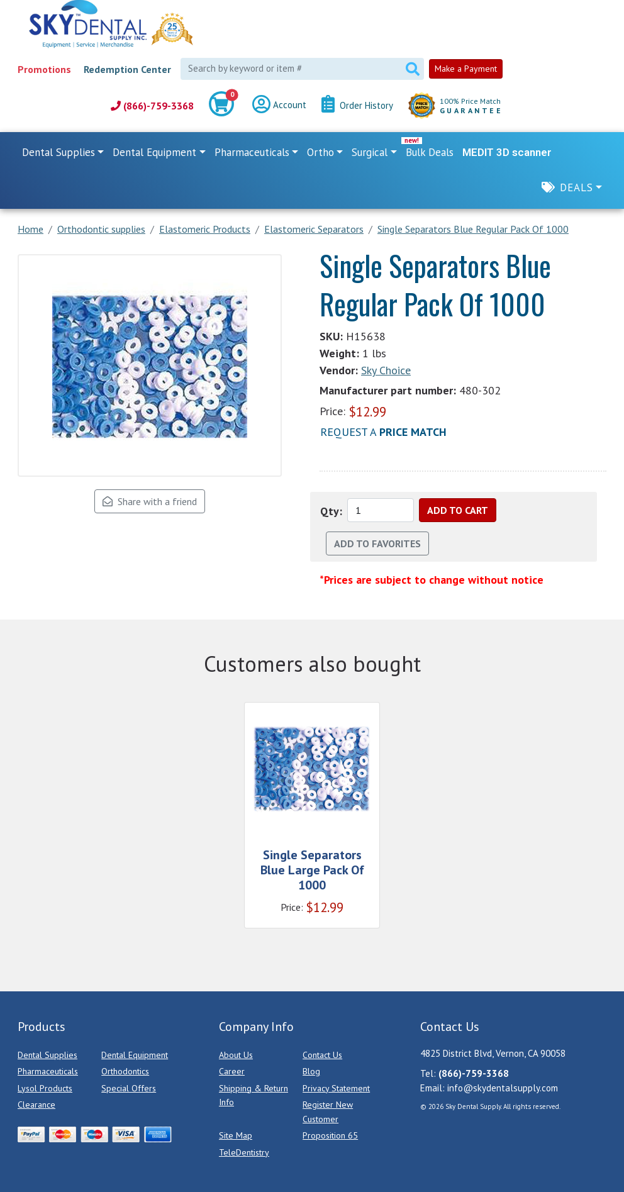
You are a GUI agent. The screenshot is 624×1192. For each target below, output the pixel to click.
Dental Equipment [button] (154, 152)
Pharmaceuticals (48, 1071)
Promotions (44, 69)
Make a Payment (466, 68)
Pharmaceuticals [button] (251, 152)
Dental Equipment (134, 1055)
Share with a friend (150, 501)
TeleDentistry (244, 1152)
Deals (576, 187)
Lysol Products (45, 1088)
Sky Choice (386, 370)
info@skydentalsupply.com (502, 1088)
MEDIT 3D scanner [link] (507, 152)
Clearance (36, 1104)
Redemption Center (127, 69)
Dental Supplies (47, 1055)
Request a (383, 432)
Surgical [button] (369, 152)
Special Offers (128, 1088)
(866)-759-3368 (152, 105)
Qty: (331, 511)
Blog (311, 1071)
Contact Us (322, 1055)
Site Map (235, 1135)
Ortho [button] (320, 152)
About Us (236, 1055)
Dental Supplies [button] (58, 152)
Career (232, 1071)
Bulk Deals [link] (430, 152)
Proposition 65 (330, 1135)
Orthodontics (125, 1071)
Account (279, 105)
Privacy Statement (336, 1088)
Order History (357, 106)
